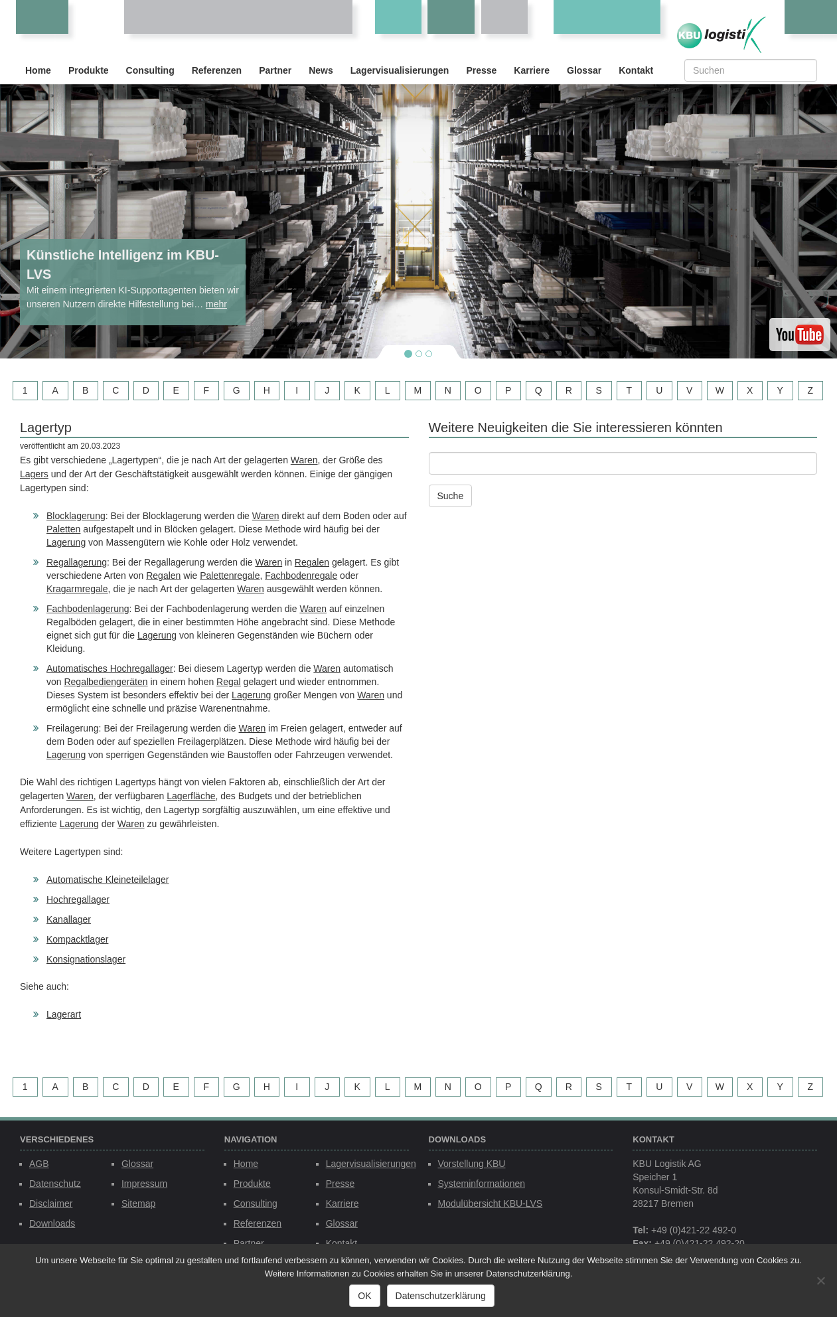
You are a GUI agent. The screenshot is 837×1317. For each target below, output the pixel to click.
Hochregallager (78, 899)
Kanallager (68, 919)
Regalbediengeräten (105, 681)
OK (364, 1295)
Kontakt (636, 70)
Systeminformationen (482, 1183)
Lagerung (66, 542)
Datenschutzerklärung (441, 1295)
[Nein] (820, 1280)
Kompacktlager (77, 939)
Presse (481, 70)
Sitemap (138, 1203)
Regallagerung (76, 562)
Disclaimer (50, 1203)
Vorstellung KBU (472, 1163)
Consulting (150, 70)
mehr (216, 304)
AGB (39, 1163)
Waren (304, 460)
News (321, 70)
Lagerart (63, 1014)
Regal (228, 681)
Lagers (34, 474)
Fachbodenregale (301, 575)
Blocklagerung (76, 515)
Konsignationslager (85, 959)
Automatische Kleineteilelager (107, 879)
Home (38, 70)
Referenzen (217, 70)
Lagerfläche (191, 796)
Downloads (52, 1223)
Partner (275, 70)
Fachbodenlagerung (87, 608)
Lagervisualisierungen (399, 70)
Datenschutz (55, 1183)
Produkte (88, 70)
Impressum (144, 1183)
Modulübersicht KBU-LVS (490, 1203)
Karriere (532, 70)
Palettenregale (230, 575)
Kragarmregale (77, 588)
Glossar (584, 70)
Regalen (312, 562)
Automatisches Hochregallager (109, 668)
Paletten (63, 529)
